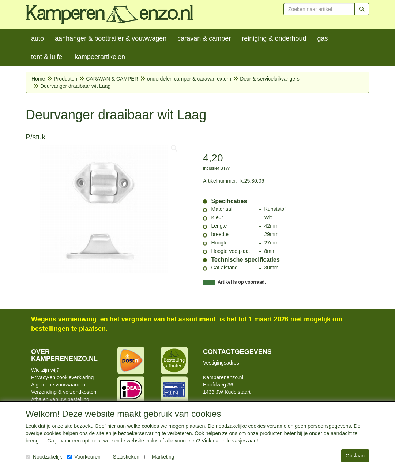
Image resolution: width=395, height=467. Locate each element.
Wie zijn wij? (45, 370)
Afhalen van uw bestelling (60, 399)
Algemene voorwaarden (58, 385)
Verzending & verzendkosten (63, 392)
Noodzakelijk (44, 457)
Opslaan (355, 456)
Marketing (159, 457)
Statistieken (122, 457)
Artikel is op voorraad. (242, 282)
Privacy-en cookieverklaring (62, 377)
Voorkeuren (84, 457)
